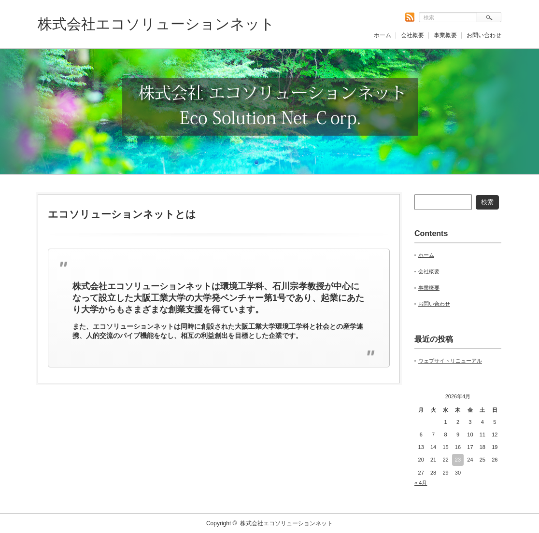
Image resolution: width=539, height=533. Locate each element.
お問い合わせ (484, 35)
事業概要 (445, 35)
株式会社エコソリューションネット (156, 24)
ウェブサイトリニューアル (450, 361)
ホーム (382, 35)
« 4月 (420, 483)
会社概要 (412, 35)
